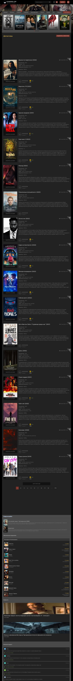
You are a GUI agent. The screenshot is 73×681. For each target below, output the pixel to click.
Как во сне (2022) (24, 218)
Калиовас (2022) (24, 430)
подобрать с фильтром (63, 35)
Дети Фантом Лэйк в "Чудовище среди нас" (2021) (34, 324)
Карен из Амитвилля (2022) (27, 245)
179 (55, 488)
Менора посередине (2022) (27, 271)
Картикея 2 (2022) (24, 139)
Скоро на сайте (7, 516)
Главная (5, 12)
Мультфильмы (34, 12)
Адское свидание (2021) (26, 113)
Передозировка (9, 659)
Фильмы (12, 12)
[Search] (49, 2)
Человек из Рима (9, 667)
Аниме (48, 12)
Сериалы (26, 12)
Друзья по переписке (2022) (28, 60)
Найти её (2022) (24, 403)
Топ (53, 12)
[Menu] (68, 2)
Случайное (67, 12)
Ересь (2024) (23, 351)
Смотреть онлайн (10, 81)
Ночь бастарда (8, 652)
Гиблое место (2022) (25, 298)
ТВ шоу (42, 12)
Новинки (19, 12)
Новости (59, 12)
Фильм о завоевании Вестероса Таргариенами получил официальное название (28, 635)
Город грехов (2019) (25, 456)
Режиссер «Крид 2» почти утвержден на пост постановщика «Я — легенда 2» (27, 615)
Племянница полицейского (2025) (30, 192)
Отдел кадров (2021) (25, 377)
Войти (62, 2)
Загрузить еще (36, 483)
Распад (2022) (23, 166)
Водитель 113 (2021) (25, 86)
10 (48, 488)
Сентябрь (7, 674)
